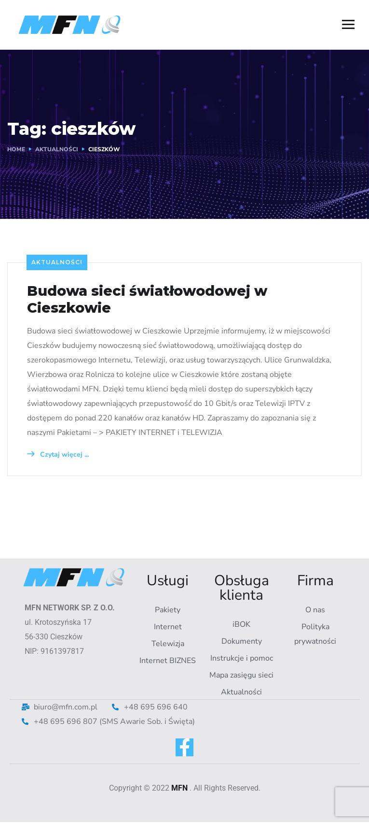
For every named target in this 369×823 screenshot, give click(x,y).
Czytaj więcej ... (58, 455)
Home (16, 149)
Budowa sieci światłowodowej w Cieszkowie (153, 299)
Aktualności (56, 262)
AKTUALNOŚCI (56, 149)
